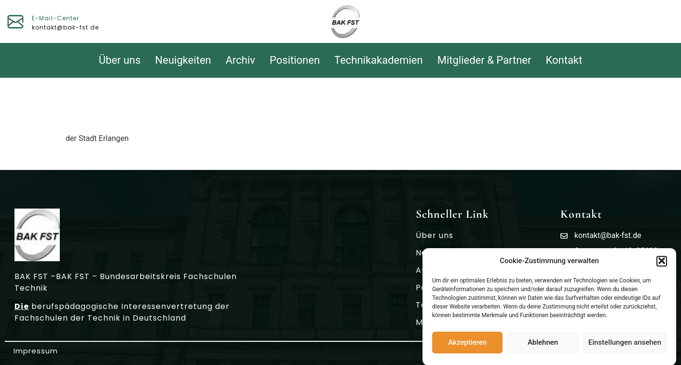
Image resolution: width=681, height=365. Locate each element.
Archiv (240, 60)
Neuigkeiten (183, 60)
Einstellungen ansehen (624, 345)
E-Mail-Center (55, 18)
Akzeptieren (467, 345)
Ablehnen (543, 345)
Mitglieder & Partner (484, 60)
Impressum (36, 351)
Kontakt (564, 60)
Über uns (120, 60)
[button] (662, 264)
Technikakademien (378, 60)
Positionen (295, 60)
